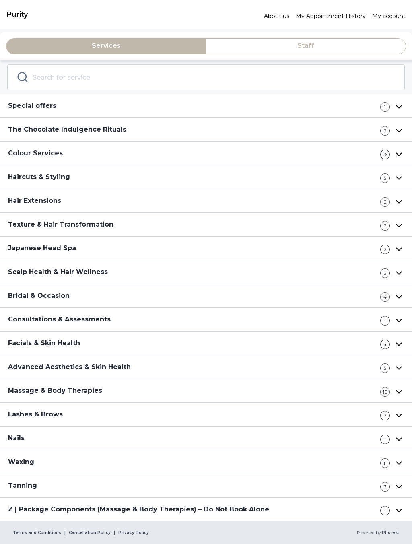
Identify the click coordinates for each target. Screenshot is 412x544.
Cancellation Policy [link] (90, 532)
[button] (206, 106)
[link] (132, 14)
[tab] (106, 46)
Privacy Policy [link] (133, 532)
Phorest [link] (390, 532)
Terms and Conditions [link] (37, 532)
